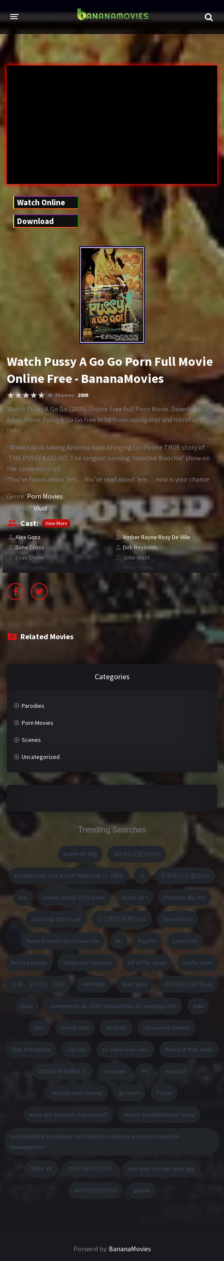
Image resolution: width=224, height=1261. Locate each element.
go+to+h (129, 1092)
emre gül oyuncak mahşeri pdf (68, 1114)
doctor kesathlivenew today (159, 1114)
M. (118, 940)
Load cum (185, 940)
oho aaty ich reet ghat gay (161, 1168)
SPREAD (116, 1027)
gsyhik (141, 1190)
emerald (175, 1071)
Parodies (33, 705)
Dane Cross (29, 547)
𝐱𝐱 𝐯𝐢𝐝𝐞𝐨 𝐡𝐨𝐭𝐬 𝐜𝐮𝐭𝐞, (125, 1049)
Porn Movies (45, 496)
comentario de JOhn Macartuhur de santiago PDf (112, 1005)
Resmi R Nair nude (189, 1049)
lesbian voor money (77, 1092)
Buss (26, 1005)
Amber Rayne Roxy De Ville (156, 537)
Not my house (29, 962)
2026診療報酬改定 (62, 1071)
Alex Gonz (28, 537)
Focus (164, 1092)
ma (23, 897)
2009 (83, 395)
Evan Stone (29, 557)
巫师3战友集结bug (188, 984)
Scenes (31, 740)
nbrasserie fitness (166, 1027)
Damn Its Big (80, 853)
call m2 (76, 1049)
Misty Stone (138, 568)
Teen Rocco (178, 919)
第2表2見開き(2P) (136, 853)
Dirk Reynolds (140, 547)
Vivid (40, 508)
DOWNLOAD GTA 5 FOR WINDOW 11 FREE (69, 875)
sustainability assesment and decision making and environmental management (94, 1141)
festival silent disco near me (62, 940)
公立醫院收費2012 (121, 919)
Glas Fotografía (31, 1049)
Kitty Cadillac (31, 568)
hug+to (147, 940)
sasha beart (198, 962)
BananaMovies (130, 1248)
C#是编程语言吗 (90, 1168)
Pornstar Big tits (184, 897)
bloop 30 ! (134, 897)
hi (142, 875)
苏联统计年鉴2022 (184, 875)
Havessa (114, 1071)
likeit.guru (135, 984)
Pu (145, 1071)
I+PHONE (93, 984)
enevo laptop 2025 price (74, 897)
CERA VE (40, 1168)
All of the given (147, 962)
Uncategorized (41, 757)
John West (136, 557)
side (198, 1005)
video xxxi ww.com (87, 962)
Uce (39, 1027)
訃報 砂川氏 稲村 (38, 984)
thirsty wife (75, 1027)
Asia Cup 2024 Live (56, 919)
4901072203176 (95, 1190)
